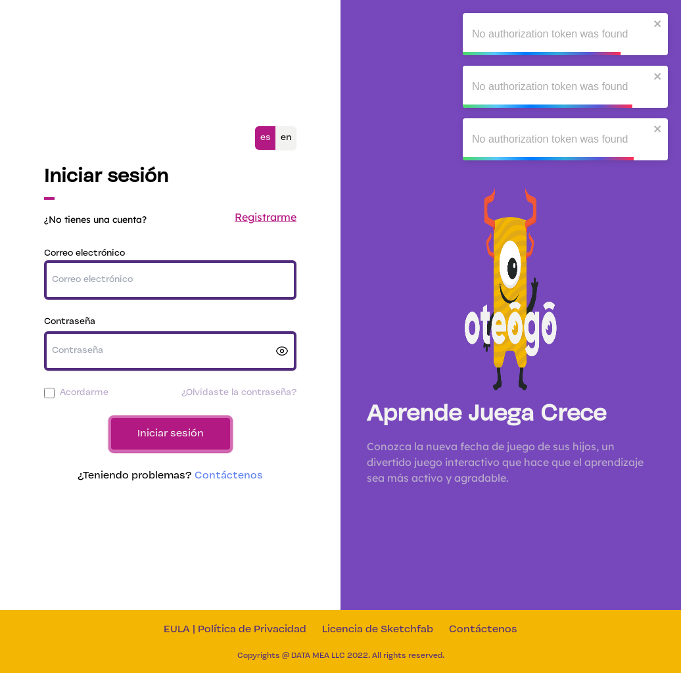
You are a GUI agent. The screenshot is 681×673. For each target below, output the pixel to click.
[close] (658, 23)
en (286, 138)
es (265, 138)
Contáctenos (229, 476)
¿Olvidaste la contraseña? (238, 393)
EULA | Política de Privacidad (235, 629)
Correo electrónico (84, 253)
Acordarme (84, 393)
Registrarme (265, 216)
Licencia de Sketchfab (377, 629)
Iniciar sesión (170, 434)
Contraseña (69, 322)
